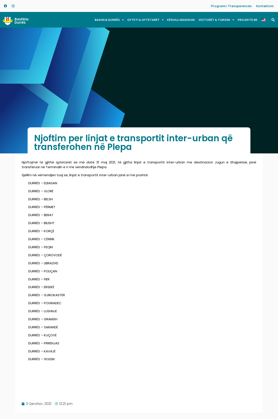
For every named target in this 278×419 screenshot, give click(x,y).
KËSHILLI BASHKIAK (181, 20)
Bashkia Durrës (21, 21)
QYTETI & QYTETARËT (145, 19)
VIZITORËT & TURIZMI (216, 19)
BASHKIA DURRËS (109, 19)
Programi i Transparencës (231, 6)
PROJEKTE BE (247, 20)
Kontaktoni (265, 6)
